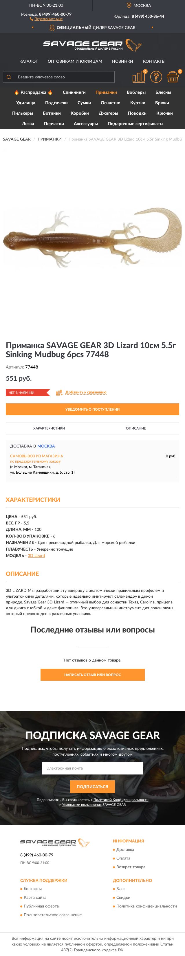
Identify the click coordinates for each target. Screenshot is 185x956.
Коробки (80, 113)
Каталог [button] (28, 62)
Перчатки (54, 124)
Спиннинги (74, 92)
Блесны (163, 92)
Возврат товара (130, 867)
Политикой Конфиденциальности (121, 800)
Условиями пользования (82, 804)
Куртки (137, 103)
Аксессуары (86, 124)
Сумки (84, 103)
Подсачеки (56, 103)
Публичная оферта (41, 907)
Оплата (123, 858)
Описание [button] (136, 428)
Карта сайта (35, 898)
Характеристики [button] (49, 428)
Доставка (125, 850)
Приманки (106, 92)
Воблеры (136, 92)
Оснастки (110, 103)
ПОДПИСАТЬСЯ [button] (92, 787)
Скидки (123, 898)
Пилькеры (22, 113)
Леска (28, 124)
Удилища (25, 103)
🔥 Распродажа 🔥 (33, 92)
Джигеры (108, 113)
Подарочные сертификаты (135, 124)
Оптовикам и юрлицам (75, 62)
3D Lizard (36, 556)
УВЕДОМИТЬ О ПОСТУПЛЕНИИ (92, 409)
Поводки (137, 113)
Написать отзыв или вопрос (92, 675)
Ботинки (52, 113)
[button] (46, 18)
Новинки (122, 62)
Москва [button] (46, 446)
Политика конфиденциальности (146, 907)
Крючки (164, 113)
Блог (120, 889)
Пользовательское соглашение (53, 915)
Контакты (154, 62)
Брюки (162, 103)
